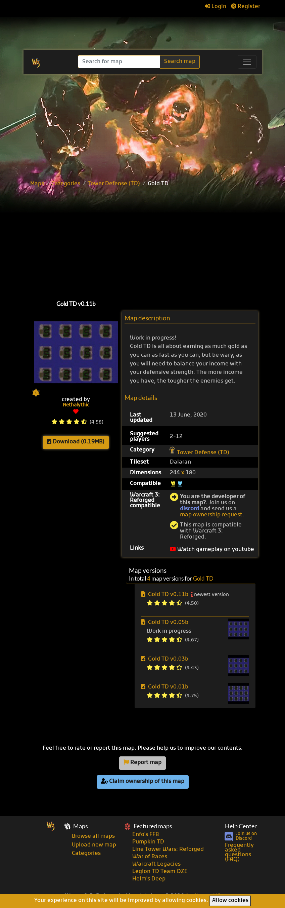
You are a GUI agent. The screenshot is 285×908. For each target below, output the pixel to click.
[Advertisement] (154, 242)
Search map (179, 61)
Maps (37, 184)
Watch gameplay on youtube (212, 549)
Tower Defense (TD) (114, 184)
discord (189, 509)
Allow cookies (230, 900)
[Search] (119, 61)
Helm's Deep (148, 879)
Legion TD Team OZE (160, 871)
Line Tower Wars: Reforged (168, 849)
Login (215, 6)
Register (245, 6)
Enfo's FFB (145, 834)
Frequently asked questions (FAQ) (239, 852)
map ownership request (211, 515)
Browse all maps (93, 836)
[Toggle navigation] (247, 62)
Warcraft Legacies (156, 864)
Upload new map (94, 845)
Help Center (241, 826)
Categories (65, 184)
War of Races (149, 857)
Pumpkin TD (148, 842)
